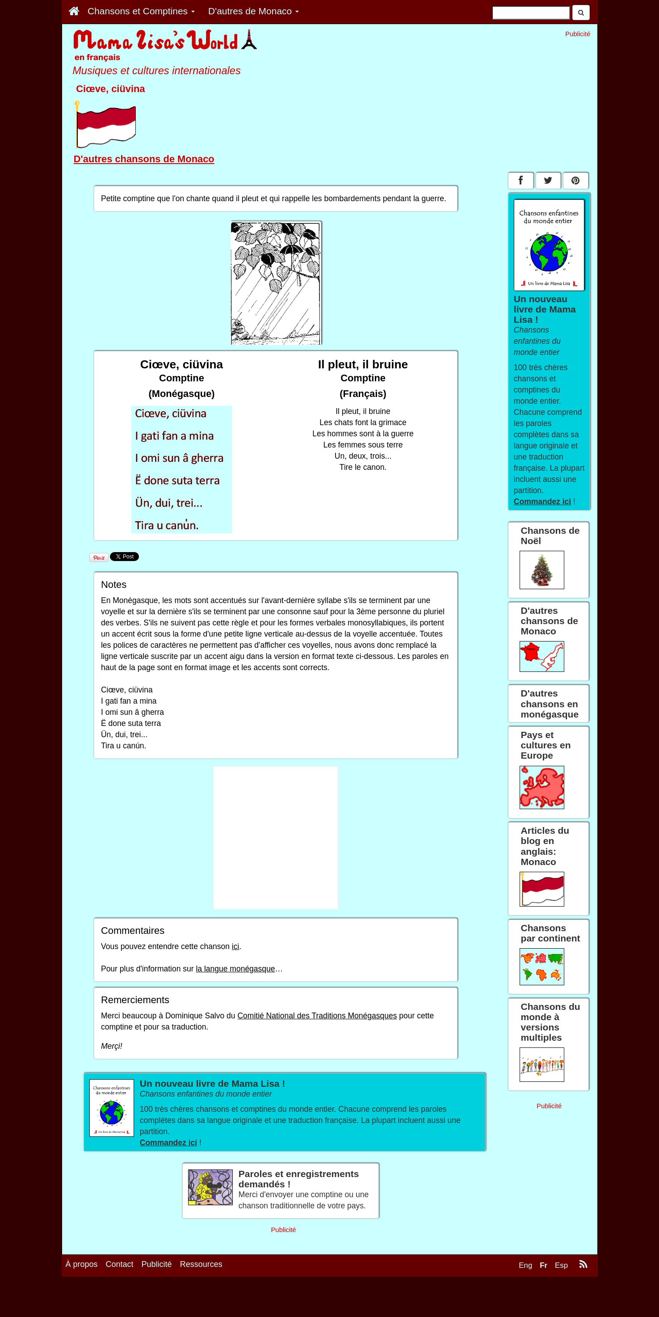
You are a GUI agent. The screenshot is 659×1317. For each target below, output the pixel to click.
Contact (120, 1264)
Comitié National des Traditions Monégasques (317, 1015)
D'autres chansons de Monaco (144, 159)
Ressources (201, 1264)
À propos (82, 1264)
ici (235, 946)
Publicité (157, 1264)
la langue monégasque (235, 968)
